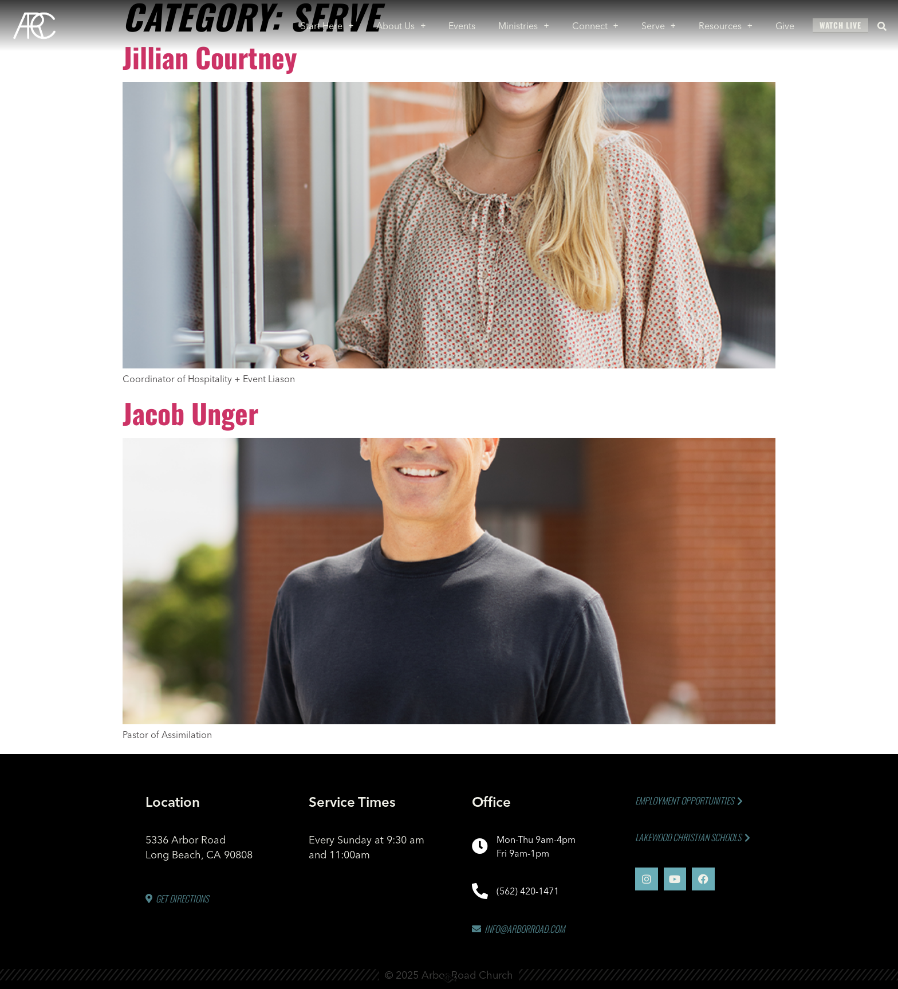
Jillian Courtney (210, 57)
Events (461, 23)
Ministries (523, 23)
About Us (401, 23)
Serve (658, 23)
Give (784, 23)
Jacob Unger (190, 413)
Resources (726, 23)
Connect (595, 23)
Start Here (327, 23)
